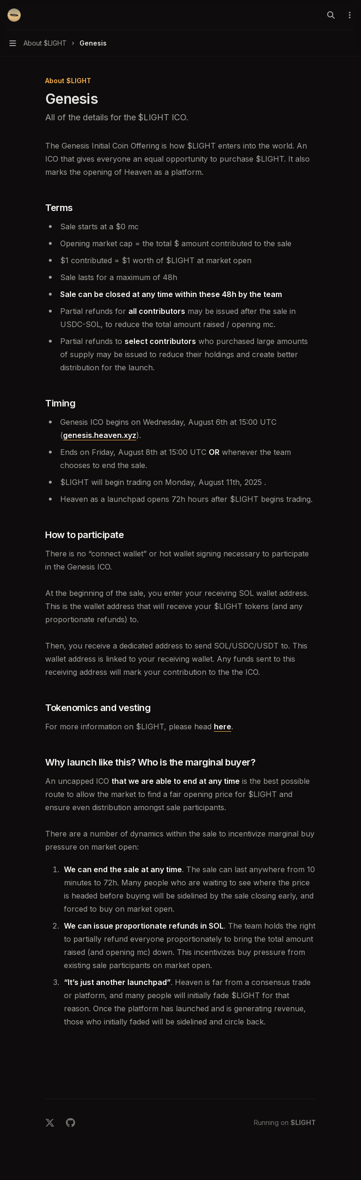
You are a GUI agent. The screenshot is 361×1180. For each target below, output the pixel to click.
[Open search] (330, 15)
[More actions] (348, 15)
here (222, 726)
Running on (285, 1122)
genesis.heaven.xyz (99, 435)
